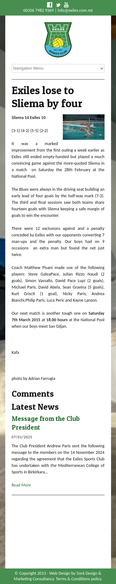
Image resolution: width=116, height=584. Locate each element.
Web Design (59, 573)
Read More (21, 485)
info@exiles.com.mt (75, 10)
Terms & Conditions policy (78, 579)
